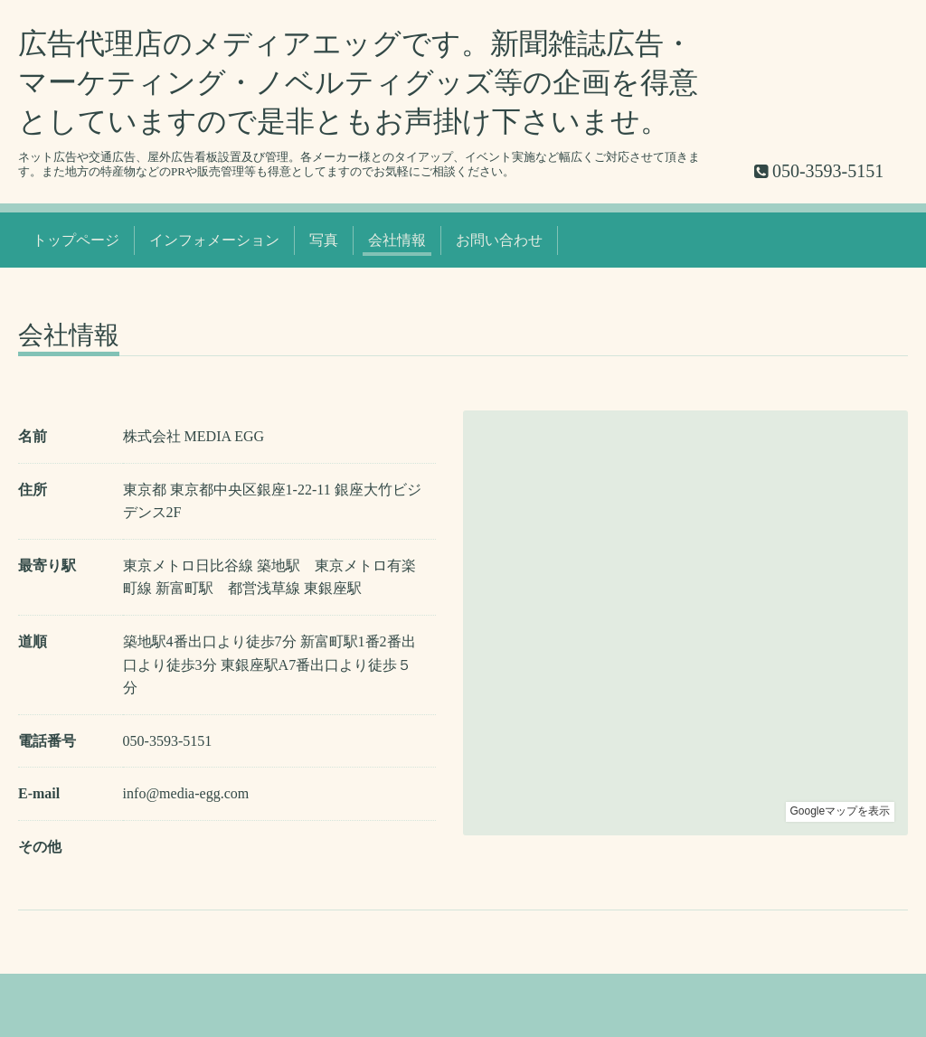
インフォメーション (214, 240)
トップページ (76, 240)
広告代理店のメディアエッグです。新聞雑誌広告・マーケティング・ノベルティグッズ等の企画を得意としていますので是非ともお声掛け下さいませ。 (358, 82)
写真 (323, 240)
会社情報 (397, 240)
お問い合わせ (499, 240)
